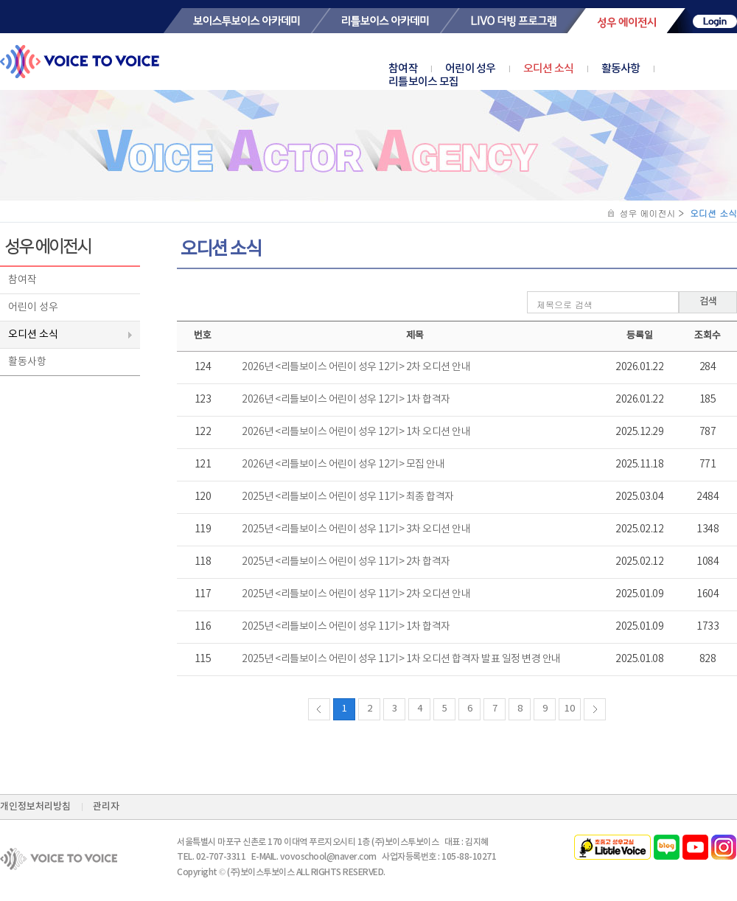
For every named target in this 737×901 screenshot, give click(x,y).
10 (570, 708)
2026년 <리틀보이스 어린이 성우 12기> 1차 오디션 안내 (356, 432)
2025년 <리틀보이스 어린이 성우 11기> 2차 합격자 (346, 562)
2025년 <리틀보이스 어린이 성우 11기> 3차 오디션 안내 (356, 529)
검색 (708, 301)
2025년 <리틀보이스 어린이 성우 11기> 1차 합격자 (346, 627)
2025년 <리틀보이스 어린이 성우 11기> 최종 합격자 (348, 497)
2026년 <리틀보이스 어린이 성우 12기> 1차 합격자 (346, 400)
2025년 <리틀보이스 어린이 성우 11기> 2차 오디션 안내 (356, 594)
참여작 (403, 69)
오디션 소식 (548, 69)
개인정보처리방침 (35, 807)
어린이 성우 (470, 69)
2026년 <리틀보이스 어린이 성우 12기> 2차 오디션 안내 (356, 367)
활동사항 (620, 69)
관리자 (106, 807)
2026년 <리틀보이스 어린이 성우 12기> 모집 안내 (343, 464)
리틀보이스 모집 (423, 82)
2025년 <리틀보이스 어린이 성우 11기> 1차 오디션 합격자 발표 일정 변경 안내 (401, 659)
